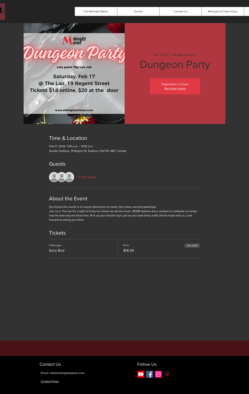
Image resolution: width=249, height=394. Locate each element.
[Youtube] (140, 374)
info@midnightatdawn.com (67, 373)
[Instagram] (158, 374)
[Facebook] (149, 374)
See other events (175, 88)
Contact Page (50, 381)
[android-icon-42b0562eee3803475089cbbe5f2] (167, 374)
